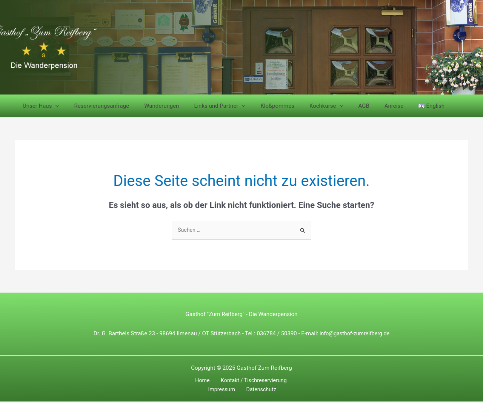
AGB (339, 105)
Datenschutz (243, 390)
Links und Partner (206, 106)
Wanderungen (152, 105)
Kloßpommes (260, 105)
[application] (53, 106)
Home (185, 381)
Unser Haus (39, 106)
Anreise (365, 105)
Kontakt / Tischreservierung (233, 381)
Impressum (288, 381)
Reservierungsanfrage (95, 105)
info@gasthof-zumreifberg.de (354, 333)
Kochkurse (306, 106)
